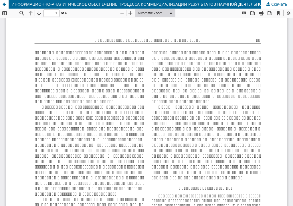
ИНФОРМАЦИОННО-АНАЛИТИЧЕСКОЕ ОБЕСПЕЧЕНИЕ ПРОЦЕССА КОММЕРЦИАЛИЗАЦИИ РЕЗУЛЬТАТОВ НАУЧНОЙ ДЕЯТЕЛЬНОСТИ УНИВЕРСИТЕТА (152, 4)
